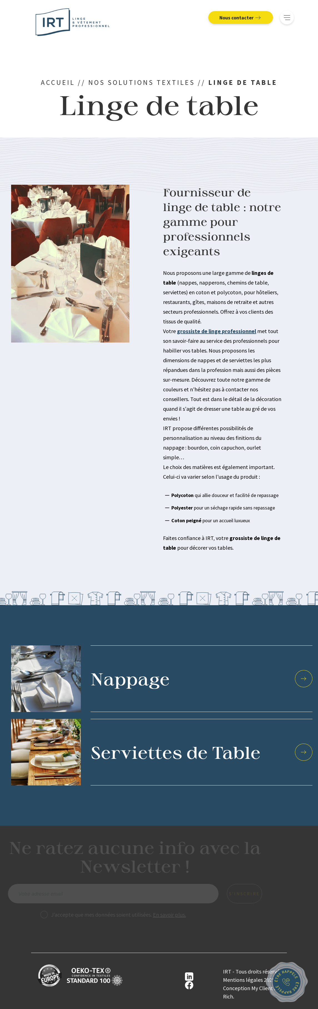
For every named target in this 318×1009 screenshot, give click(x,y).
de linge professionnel (228, 331)
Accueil (58, 82)
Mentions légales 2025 (245, 979)
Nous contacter (239, 17)
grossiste (188, 331)
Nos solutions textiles (141, 82)
